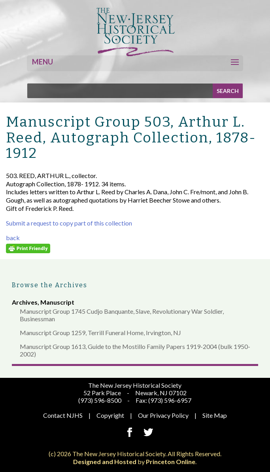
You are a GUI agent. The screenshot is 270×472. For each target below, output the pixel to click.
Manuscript (57, 302)
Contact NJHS (63, 415)
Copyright (110, 415)
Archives (25, 302)
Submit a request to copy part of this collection (69, 223)
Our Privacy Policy (163, 415)
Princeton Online (170, 461)
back (13, 237)
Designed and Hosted (104, 461)
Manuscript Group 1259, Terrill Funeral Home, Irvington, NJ (100, 332)
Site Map (214, 415)
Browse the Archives (49, 285)
